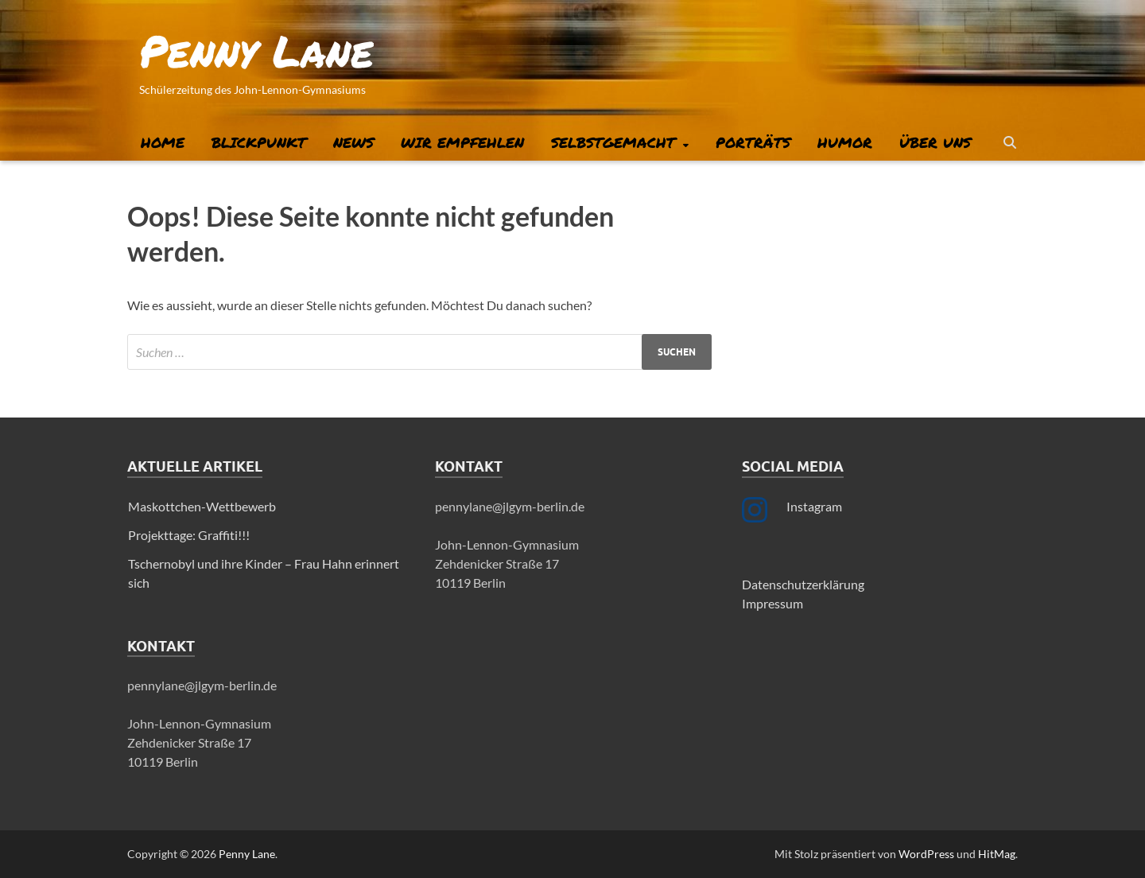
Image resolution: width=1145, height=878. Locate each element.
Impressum (772, 603)
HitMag (996, 854)
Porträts (753, 142)
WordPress (926, 854)
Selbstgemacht (613, 142)
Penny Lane (256, 50)
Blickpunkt (259, 142)
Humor (844, 142)
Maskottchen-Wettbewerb (202, 506)
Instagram (814, 506)
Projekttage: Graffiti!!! (189, 534)
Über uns (935, 142)
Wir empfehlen (462, 142)
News (353, 142)
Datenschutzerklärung (803, 584)
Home (162, 142)
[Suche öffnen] (1010, 143)
